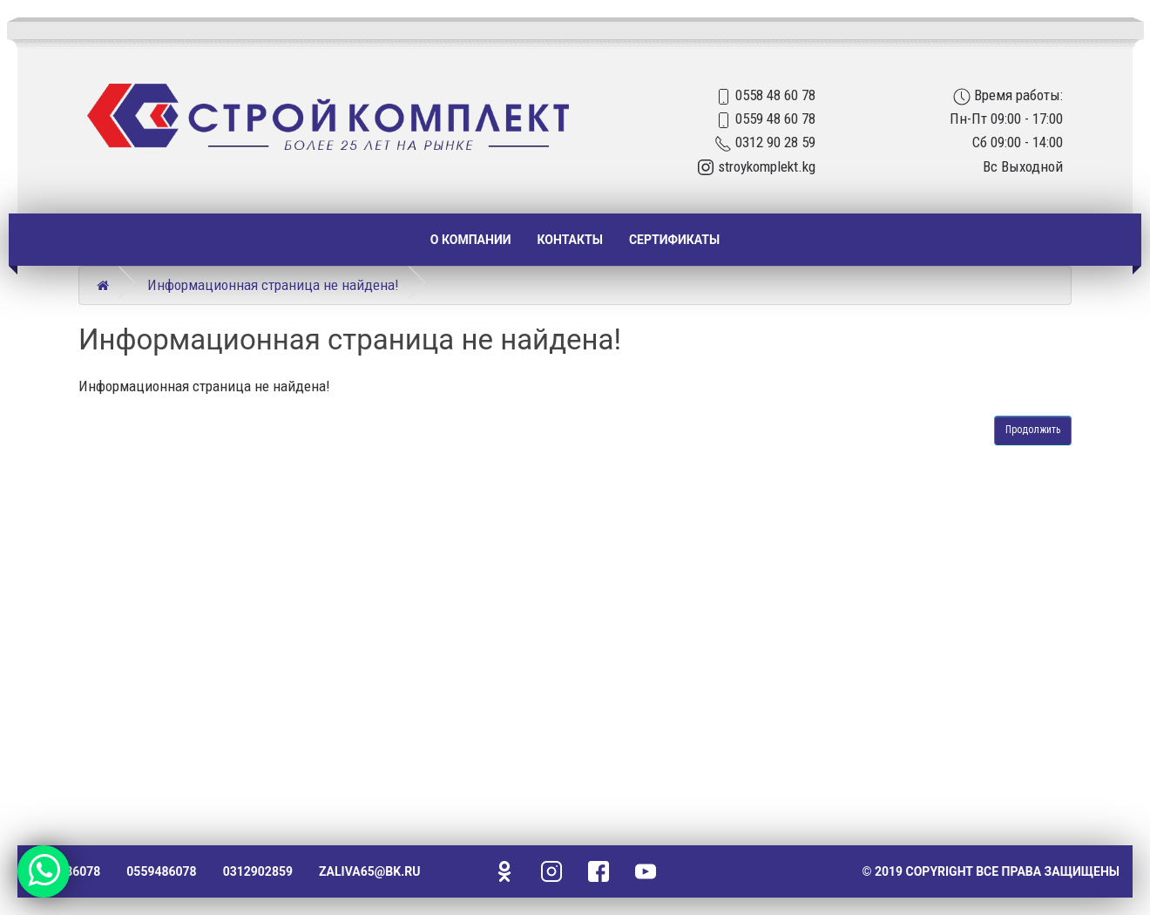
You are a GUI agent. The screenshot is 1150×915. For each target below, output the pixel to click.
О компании (470, 240)
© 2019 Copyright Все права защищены (991, 871)
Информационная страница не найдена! (273, 285)
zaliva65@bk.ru (369, 871)
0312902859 (258, 871)
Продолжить (1032, 430)
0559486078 (161, 871)
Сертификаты (674, 240)
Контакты (570, 240)
